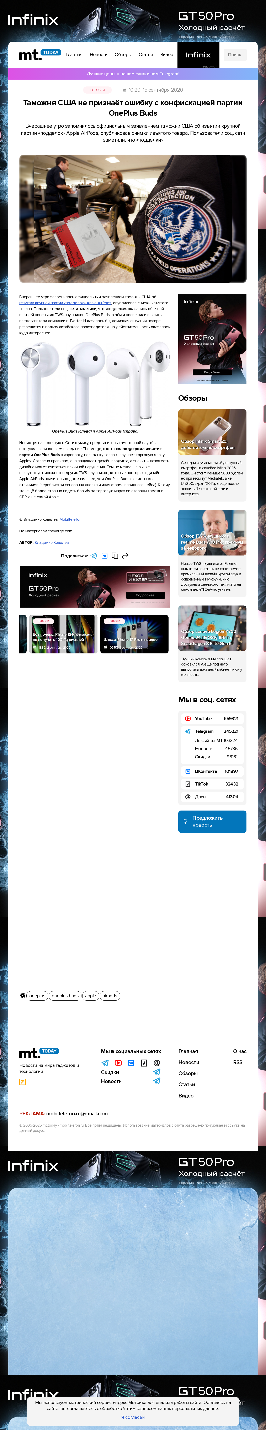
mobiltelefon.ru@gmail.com (77, 1113)
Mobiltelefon (70, 519)
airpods (110, 995)
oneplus (37, 995)
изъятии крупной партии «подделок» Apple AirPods (65, 302)
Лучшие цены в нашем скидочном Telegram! (133, 74)
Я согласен (133, 1417)
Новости (97, 90)
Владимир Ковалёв (51, 542)
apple (90, 995)
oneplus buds (65, 995)
